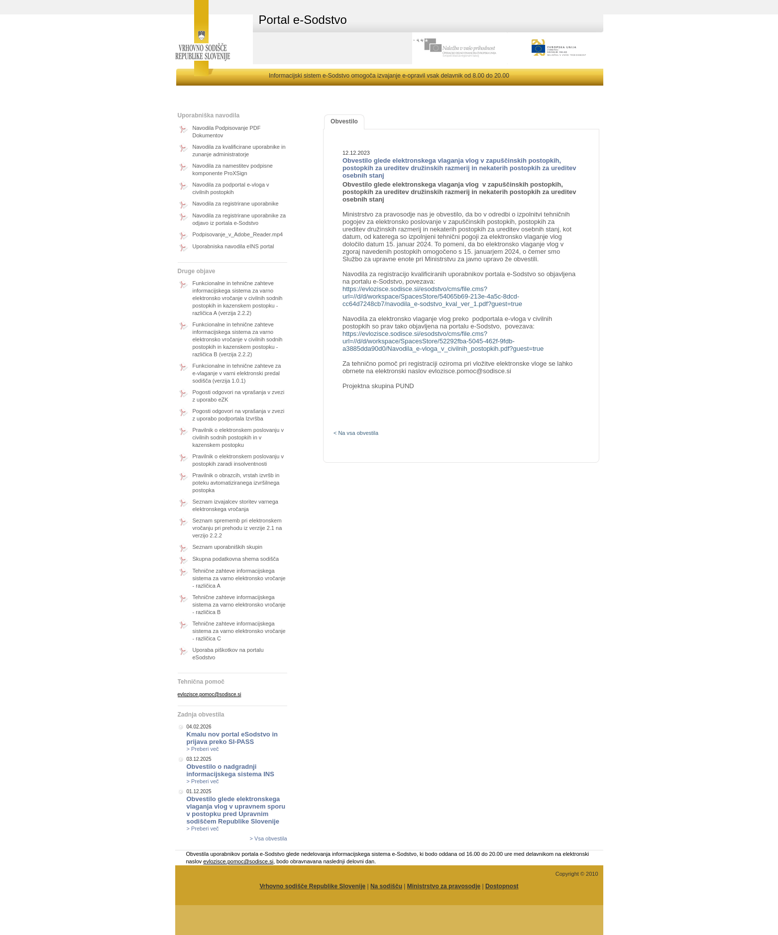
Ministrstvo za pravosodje (443, 886)
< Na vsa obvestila (355, 433)
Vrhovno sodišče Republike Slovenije (312, 886)
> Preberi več (203, 749)
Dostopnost (502, 886)
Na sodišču (386, 886)
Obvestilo (344, 121)
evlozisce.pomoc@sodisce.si (209, 694)
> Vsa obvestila (268, 838)
